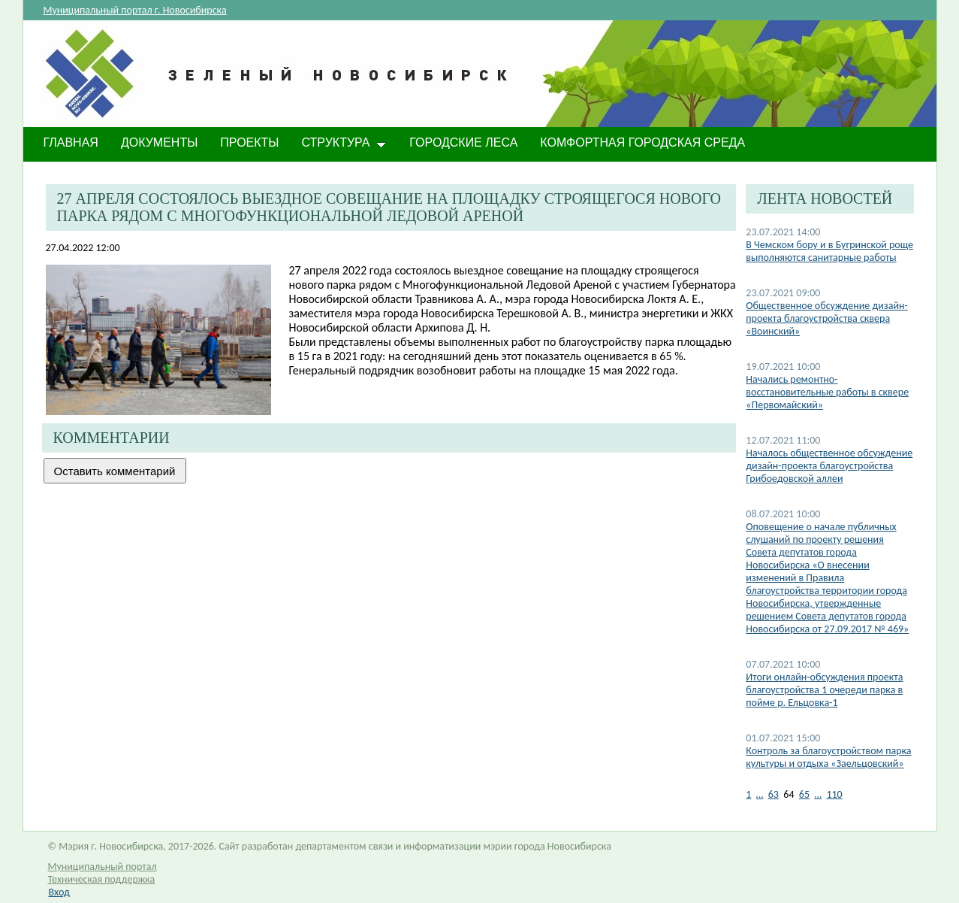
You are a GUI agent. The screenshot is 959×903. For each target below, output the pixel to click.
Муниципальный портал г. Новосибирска (135, 10)
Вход (59, 892)
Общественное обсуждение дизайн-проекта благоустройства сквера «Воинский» (826, 318)
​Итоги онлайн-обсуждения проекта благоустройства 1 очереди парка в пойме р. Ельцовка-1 (824, 690)
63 (773, 794)
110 (834, 794)
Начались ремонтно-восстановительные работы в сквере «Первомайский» (827, 392)
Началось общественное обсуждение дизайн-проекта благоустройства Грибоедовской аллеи (829, 466)
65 (804, 794)
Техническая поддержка (101, 879)
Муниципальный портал (102, 866)
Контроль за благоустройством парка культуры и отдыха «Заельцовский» (828, 757)
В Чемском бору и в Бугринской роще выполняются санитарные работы (829, 251)
